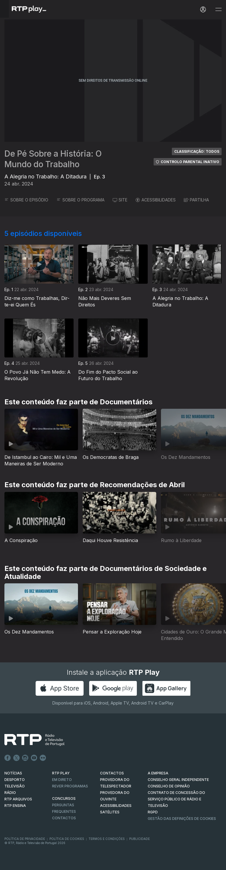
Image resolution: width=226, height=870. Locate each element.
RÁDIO (10, 792)
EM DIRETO (62, 779)
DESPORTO (14, 779)
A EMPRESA (158, 773)
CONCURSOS (64, 798)
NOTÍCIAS (13, 773)
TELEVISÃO (14, 786)
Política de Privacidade (24, 839)
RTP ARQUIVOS (18, 799)
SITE (120, 199)
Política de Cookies (66, 839)
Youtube (34, 758)
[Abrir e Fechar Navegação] (218, 9)
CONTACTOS (112, 773)
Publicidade (139, 839)
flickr (43, 758)
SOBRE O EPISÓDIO (26, 199)
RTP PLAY (61, 773)
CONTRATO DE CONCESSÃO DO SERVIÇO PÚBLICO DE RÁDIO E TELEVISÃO (176, 799)
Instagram (25, 758)
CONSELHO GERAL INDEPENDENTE (178, 779)
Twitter (16, 758)
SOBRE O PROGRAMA (80, 199)
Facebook (7, 758)
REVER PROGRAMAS (70, 786)
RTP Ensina (15, 805)
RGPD (153, 812)
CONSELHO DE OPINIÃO (169, 786)
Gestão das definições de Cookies (182, 818)
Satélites (109, 812)
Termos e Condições (107, 839)
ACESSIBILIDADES (156, 199)
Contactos (64, 818)
